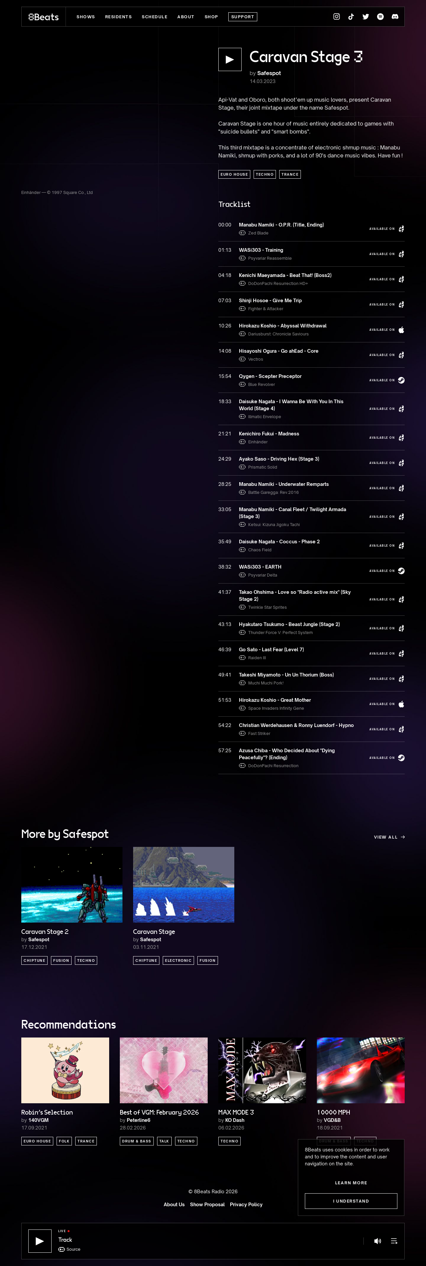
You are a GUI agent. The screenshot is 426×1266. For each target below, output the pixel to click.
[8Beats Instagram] (336, 16)
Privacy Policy (246, 1204)
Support (243, 16)
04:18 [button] (224, 275)
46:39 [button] (224, 649)
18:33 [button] (224, 401)
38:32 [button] (224, 567)
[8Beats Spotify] (380, 16)
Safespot (269, 73)
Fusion (61, 960)
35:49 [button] (224, 541)
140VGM (38, 1120)
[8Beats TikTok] (351, 16)
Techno (265, 174)
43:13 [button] (224, 624)
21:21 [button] (224, 433)
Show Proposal (207, 1204)
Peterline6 (138, 1120)
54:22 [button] (224, 725)
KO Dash (234, 1120)
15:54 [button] (224, 376)
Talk (164, 1141)
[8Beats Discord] (395, 16)
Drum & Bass (136, 1141)
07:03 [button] (224, 300)
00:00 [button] (224, 224)
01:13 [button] (224, 250)
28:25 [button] (224, 484)
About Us (174, 1204)
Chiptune (34, 960)
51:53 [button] (224, 700)
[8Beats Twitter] (365, 16)
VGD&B (332, 1120)
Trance (290, 174)
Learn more (351, 1182)
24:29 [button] (224, 459)
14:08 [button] (224, 351)
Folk (64, 1141)
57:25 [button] (224, 750)
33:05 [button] (224, 509)
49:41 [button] (224, 675)
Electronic (178, 960)
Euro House (234, 174)
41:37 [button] (224, 592)
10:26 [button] (224, 325)
